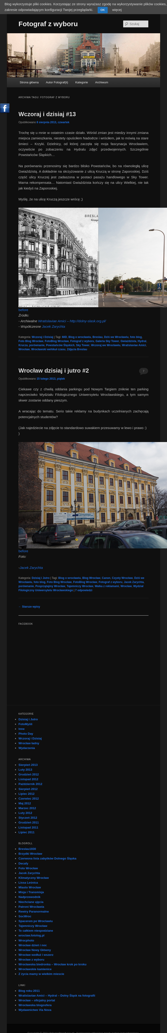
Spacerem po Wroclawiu (35, 921)
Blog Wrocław (91, 578)
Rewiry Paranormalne (33, 911)
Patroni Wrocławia (31, 906)
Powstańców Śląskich (60, 345)
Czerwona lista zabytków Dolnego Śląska (47, 858)
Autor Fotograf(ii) (57, 82)
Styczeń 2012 (27, 817)
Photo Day (25, 733)
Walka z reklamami (107, 586)
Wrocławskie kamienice (35, 969)
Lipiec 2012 (26, 793)
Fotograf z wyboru (48, 24)
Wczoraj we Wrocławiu (105, 345)
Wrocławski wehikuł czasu (48, 349)
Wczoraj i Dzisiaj (42, 337)
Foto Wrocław (28, 868)
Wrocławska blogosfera (35, 1005)
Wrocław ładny (28, 743)
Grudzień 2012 (28, 774)
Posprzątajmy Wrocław (50, 586)
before (23, 310)
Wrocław (24, 349)
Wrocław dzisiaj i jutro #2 (53, 370)
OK (102, 10)
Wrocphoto (26, 940)
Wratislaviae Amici (134, 345)
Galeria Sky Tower (107, 341)
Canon (106, 578)
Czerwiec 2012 (28, 798)
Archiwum (101, 82)
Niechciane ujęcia (30, 902)
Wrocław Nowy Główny (34, 950)
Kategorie (81, 82)
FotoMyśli (25, 724)
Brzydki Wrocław (30, 853)
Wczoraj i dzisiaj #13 (47, 114)
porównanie (36, 345)
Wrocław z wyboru (31, 959)
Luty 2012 (25, 813)
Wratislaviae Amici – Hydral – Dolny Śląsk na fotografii (56, 995)
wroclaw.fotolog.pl (31, 935)
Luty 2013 (25, 769)
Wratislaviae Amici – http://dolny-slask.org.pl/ (72, 321)
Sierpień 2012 (28, 789)
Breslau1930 (27, 849)
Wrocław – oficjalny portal (36, 1000)
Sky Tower (82, 345)
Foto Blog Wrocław (30, 341)
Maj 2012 (24, 803)
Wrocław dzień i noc (32, 945)
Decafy (23, 863)
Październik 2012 (30, 784)
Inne (21, 729)
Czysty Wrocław (122, 578)
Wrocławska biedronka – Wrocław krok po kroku (52, 964)
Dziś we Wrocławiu (116, 337)
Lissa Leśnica (28, 882)
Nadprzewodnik (29, 897)
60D (64, 337)
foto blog (136, 337)
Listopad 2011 (28, 827)
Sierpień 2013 (28, 765)
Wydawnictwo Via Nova (34, 1010)
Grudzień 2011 (28, 822)
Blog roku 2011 (29, 990)
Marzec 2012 (27, 808)
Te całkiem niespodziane (35, 930)
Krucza (23, 345)
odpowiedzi (83, 590)
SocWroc (24, 916)
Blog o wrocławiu (79, 337)
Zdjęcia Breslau (77, 349)
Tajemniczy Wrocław (80, 586)
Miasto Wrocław (29, 887)
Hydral (142, 341)
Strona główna (29, 82)
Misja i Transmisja (31, 892)
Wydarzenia (26, 748)
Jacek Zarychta (53, 326)
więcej (117, 10)
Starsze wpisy (29, 606)
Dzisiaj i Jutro (41, 578)
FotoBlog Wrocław (57, 341)
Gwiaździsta (128, 341)
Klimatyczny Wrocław (33, 878)
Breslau (97, 337)
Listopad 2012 (28, 779)
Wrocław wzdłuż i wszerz (35, 954)
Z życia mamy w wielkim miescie (41, 974)
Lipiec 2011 (26, 832)
